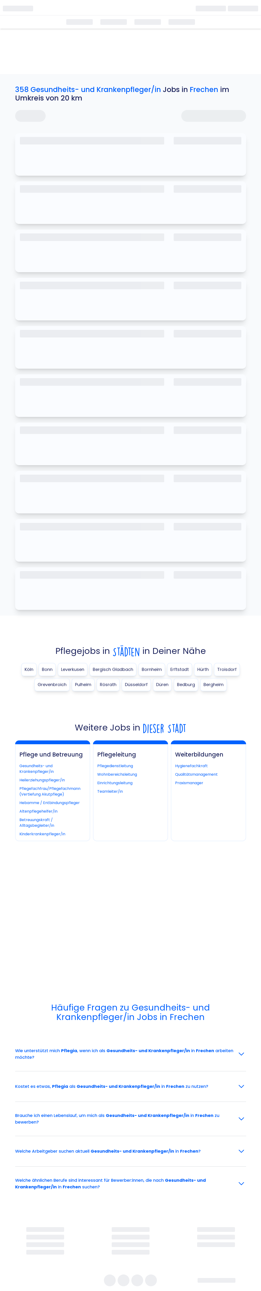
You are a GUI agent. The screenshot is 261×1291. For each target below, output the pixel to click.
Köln (29, 669)
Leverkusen (72, 669)
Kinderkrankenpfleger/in (42, 834)
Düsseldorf (136, 684)
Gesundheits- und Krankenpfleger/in (36, 768)
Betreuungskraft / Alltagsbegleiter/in (36, 822)
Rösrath (108, 684)
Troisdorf (227, 669)
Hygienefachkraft (191, 766)
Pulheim (83, 684)
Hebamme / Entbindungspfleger (49, 802)
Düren (162, 684)
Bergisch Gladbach (113, 669)
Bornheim (152, 669)
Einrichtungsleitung (115, 783)
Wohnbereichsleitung (117, 774)
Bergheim (213, 684)
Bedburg (186, 684)
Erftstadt (179, 669)
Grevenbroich (52, 684)
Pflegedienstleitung (115, 766)
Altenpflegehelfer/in (38, 811)
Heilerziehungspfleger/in (42, 780)
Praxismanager (189, 783)
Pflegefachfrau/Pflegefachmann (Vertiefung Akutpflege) (49, 791)
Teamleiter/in (110, 791)
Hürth (203, 669)
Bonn (47, 669)
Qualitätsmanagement (196, 774)
